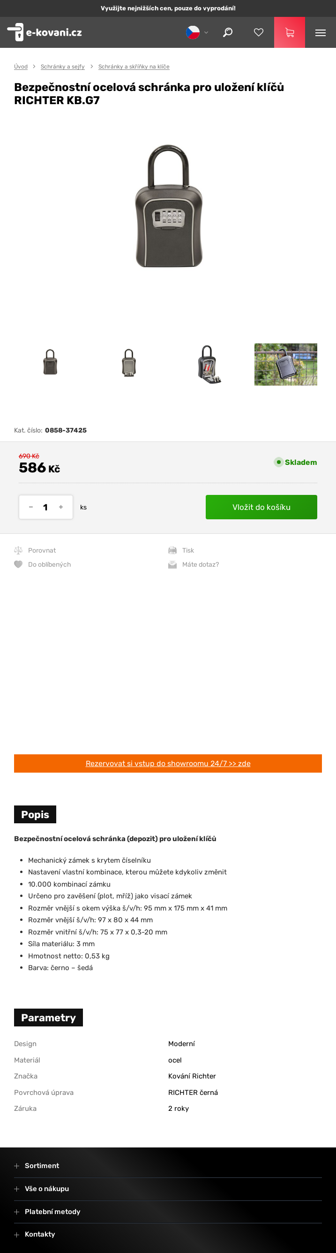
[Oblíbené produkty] (258, 32)
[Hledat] (227, 32)
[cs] (196, 32)
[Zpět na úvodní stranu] (44, 32)
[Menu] (320, 32)
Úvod (21, 66)
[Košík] (289, 32)
